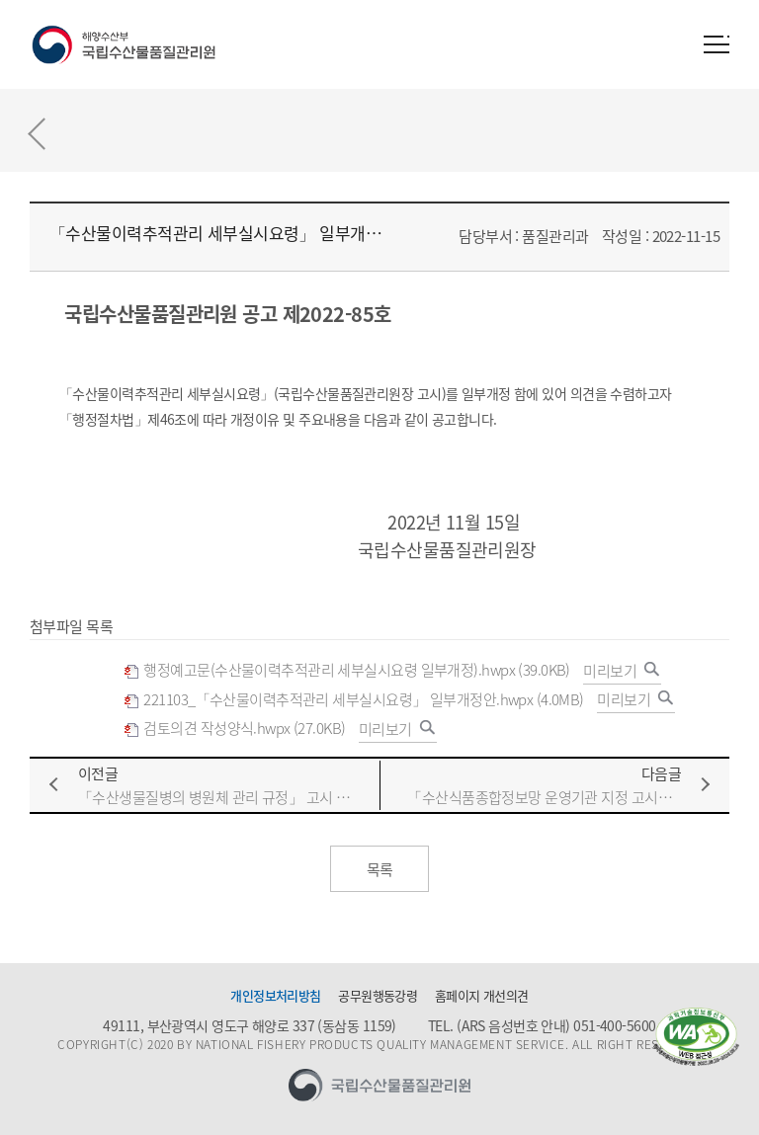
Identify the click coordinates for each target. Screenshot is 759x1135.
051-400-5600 (614, 1025)
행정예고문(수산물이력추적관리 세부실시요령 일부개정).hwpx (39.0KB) (347, 670)
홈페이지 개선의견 (482, 996)
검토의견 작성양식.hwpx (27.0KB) (235, 728)
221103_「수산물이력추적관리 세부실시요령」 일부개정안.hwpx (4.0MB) (354, 700)
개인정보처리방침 (275, 996)
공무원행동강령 (377, 996)
